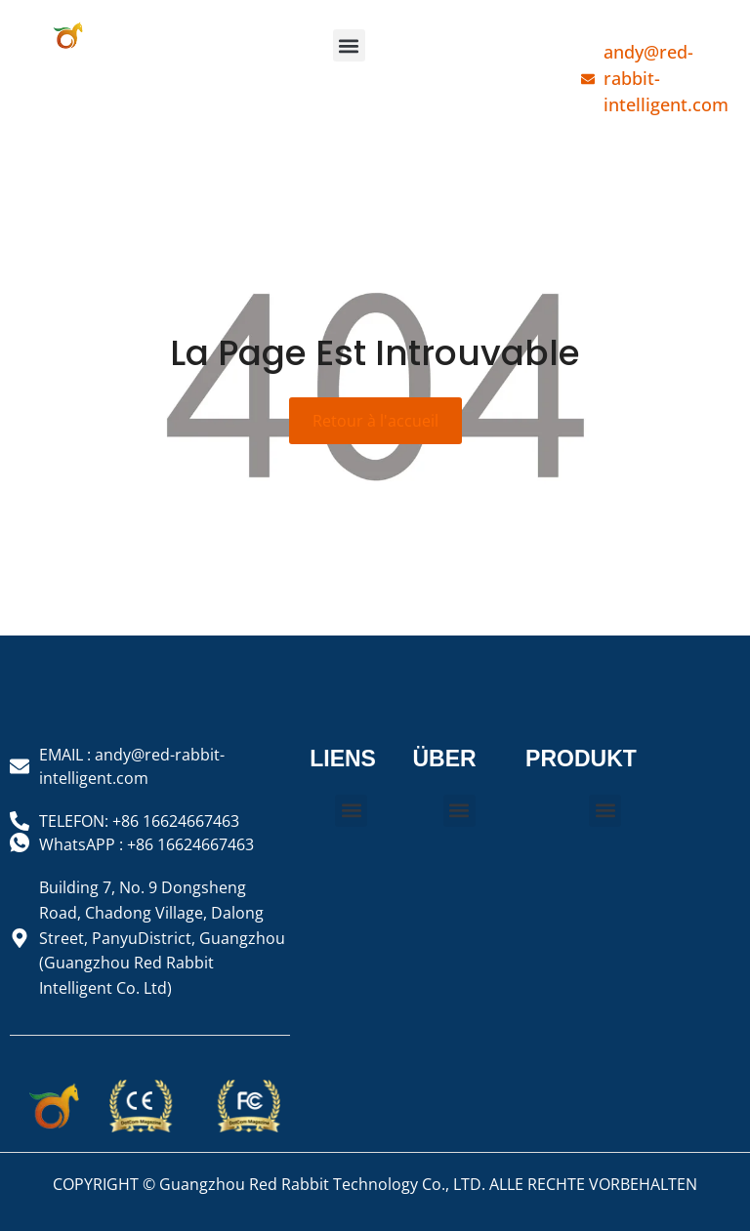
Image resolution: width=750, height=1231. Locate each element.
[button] (349, 45)
